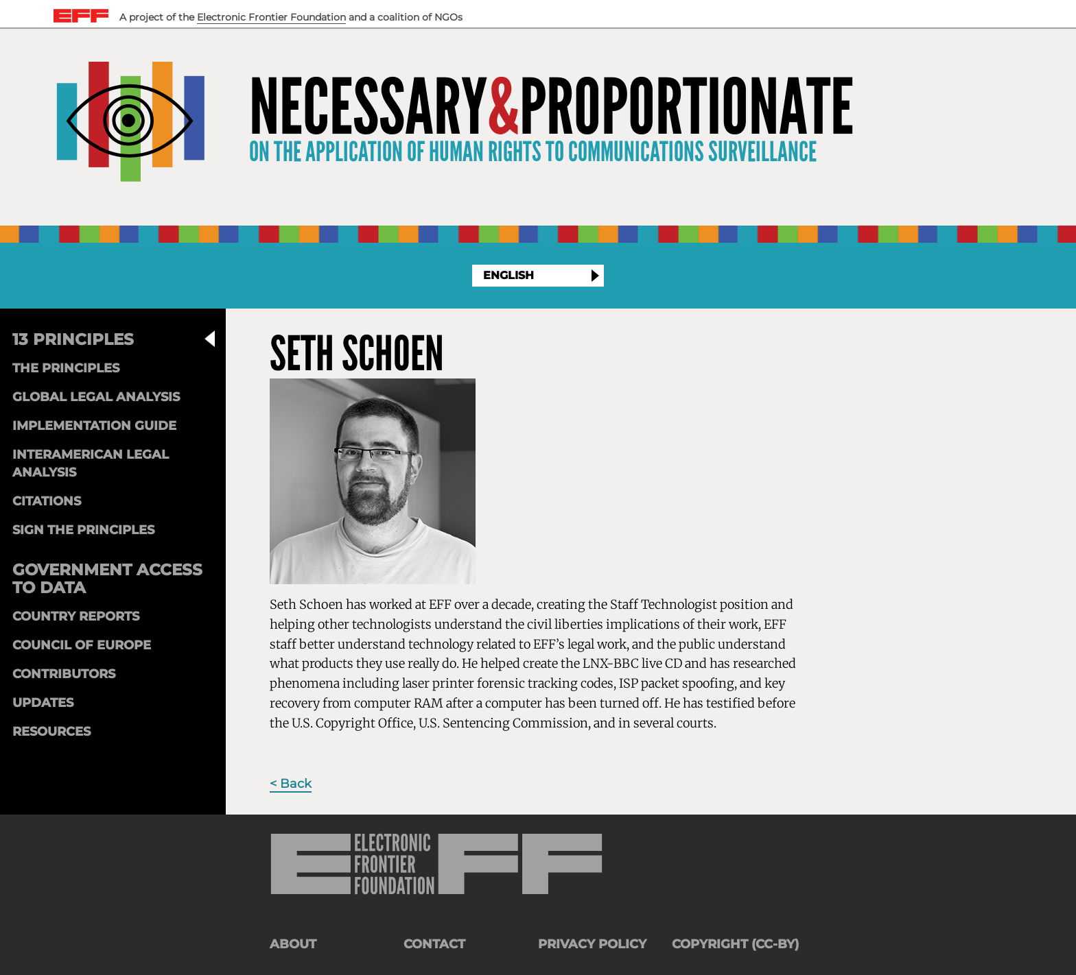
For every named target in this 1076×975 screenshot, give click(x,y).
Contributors (63, 674)
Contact (434, 944)
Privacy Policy (592, 944)
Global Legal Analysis (96, 397)
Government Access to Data (107, 579)
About (293, 944)
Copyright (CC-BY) (735, 944)
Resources (51, 731)
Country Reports (75, 616)
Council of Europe (81, 645)
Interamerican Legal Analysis (90, 463)
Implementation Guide (94, 425)
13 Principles (73, 339)
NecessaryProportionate (551, 108)
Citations (46, 501)
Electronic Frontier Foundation (271, 17)
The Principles (65, 368)
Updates (42, 702)
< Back (291, 783)
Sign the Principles (83, 530)
